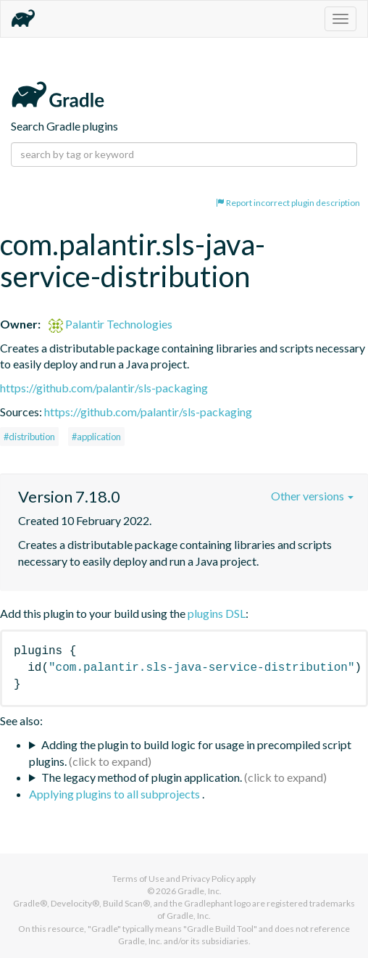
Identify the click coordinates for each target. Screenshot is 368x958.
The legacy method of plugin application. (141, 777)
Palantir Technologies (110, 324)
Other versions (312, 496)
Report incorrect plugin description (288, 202)
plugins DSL (217, 613)
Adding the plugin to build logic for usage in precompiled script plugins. (190, 753)
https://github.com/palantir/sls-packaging (104, 388)
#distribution (29, 436)
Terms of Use (138, 878)
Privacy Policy (208, 878)
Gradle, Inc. (199, 890)
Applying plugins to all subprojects (115, 794)
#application (96, 436)
